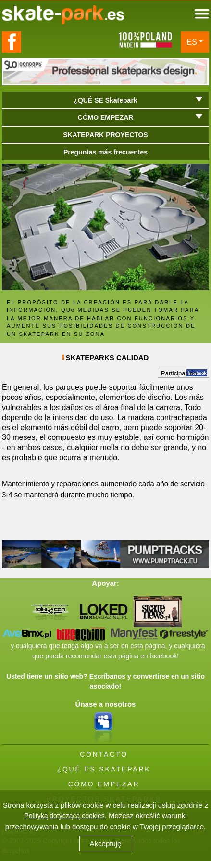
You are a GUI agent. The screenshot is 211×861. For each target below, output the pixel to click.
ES (192, 42)
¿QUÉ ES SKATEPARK (104, 769)
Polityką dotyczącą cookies (64, 816)
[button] (105, 505)
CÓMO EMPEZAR (104, 784)
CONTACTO (104, 754)
